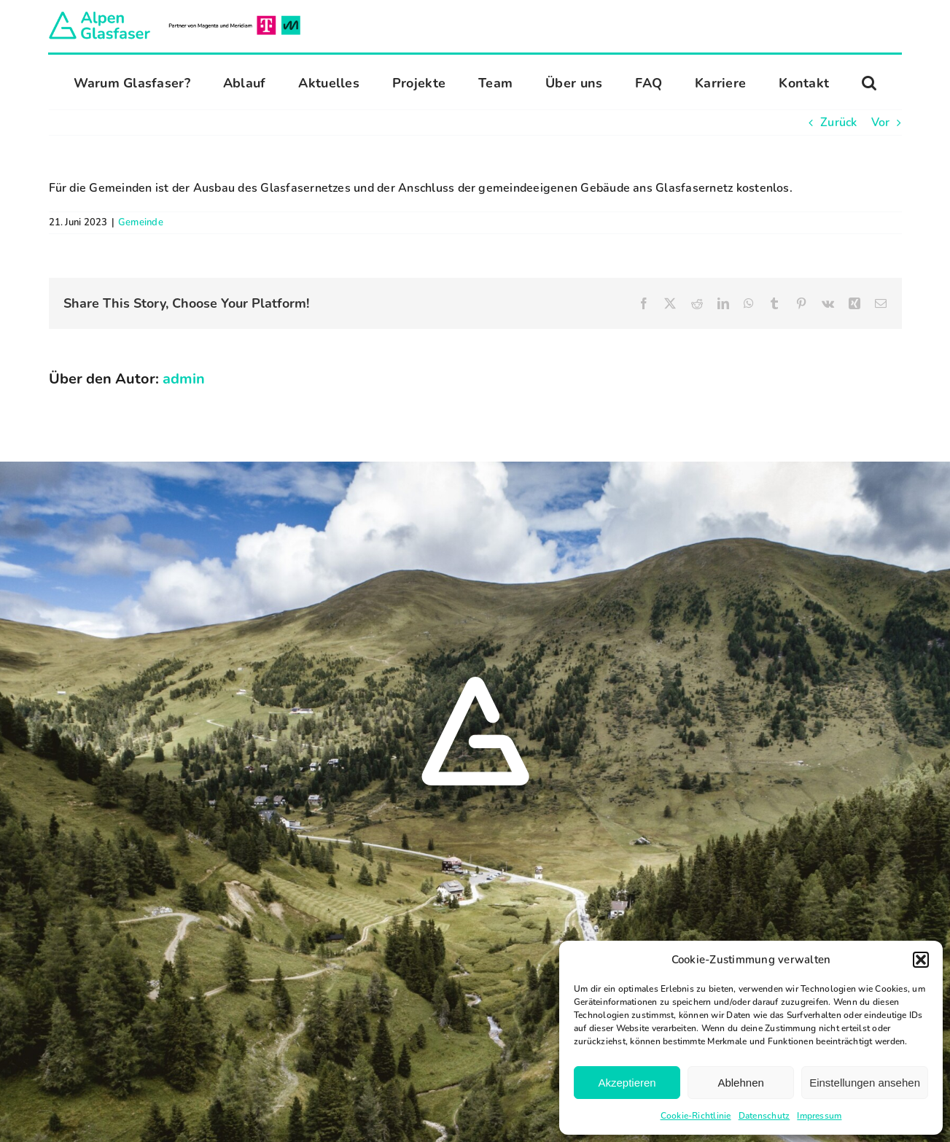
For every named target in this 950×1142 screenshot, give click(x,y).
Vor (880, 122)
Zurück (838, 122)
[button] (921, 959)
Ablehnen (740, 1082)
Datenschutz (764, 1116)
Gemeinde (140, 222)
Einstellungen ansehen (864, 1082)
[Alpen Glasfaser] (175, 15)
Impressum (819, 1116)
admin (184, 379)
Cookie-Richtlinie (696, 1116)
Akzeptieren (626, 1082)
